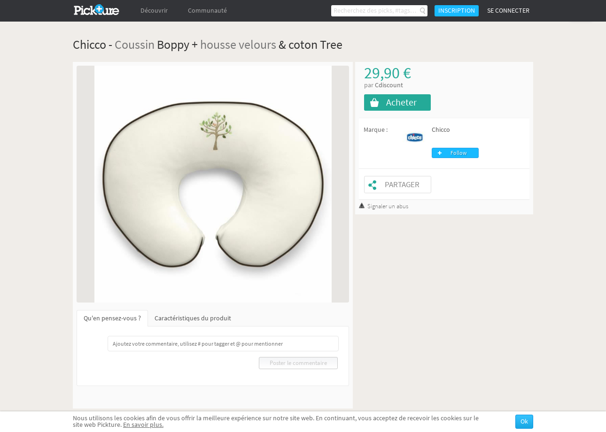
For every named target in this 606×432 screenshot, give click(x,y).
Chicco (441, 129)
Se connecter (508, 10)
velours (257, 44)
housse (218, 44)
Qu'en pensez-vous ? (112, 318)
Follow (459, 153)
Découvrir (154, 10)
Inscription (456, 10)
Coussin (135, 44)
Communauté (207, 10)
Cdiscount (389, 85)
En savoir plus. (143, 424)
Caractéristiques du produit (193, 318)
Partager (402, 184)
